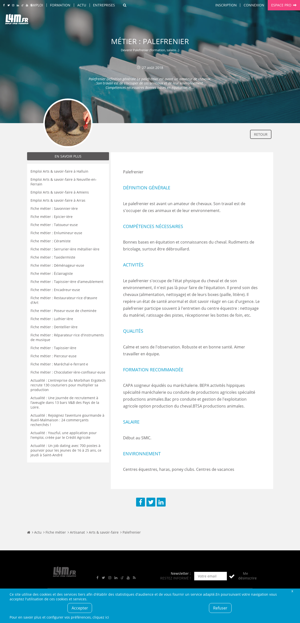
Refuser (220, 608)
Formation (60, 5)
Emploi (37, 5)
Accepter (80, 608)
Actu (81, 5)
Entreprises (104, 5)
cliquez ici (101, 617)
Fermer (292, 591)
